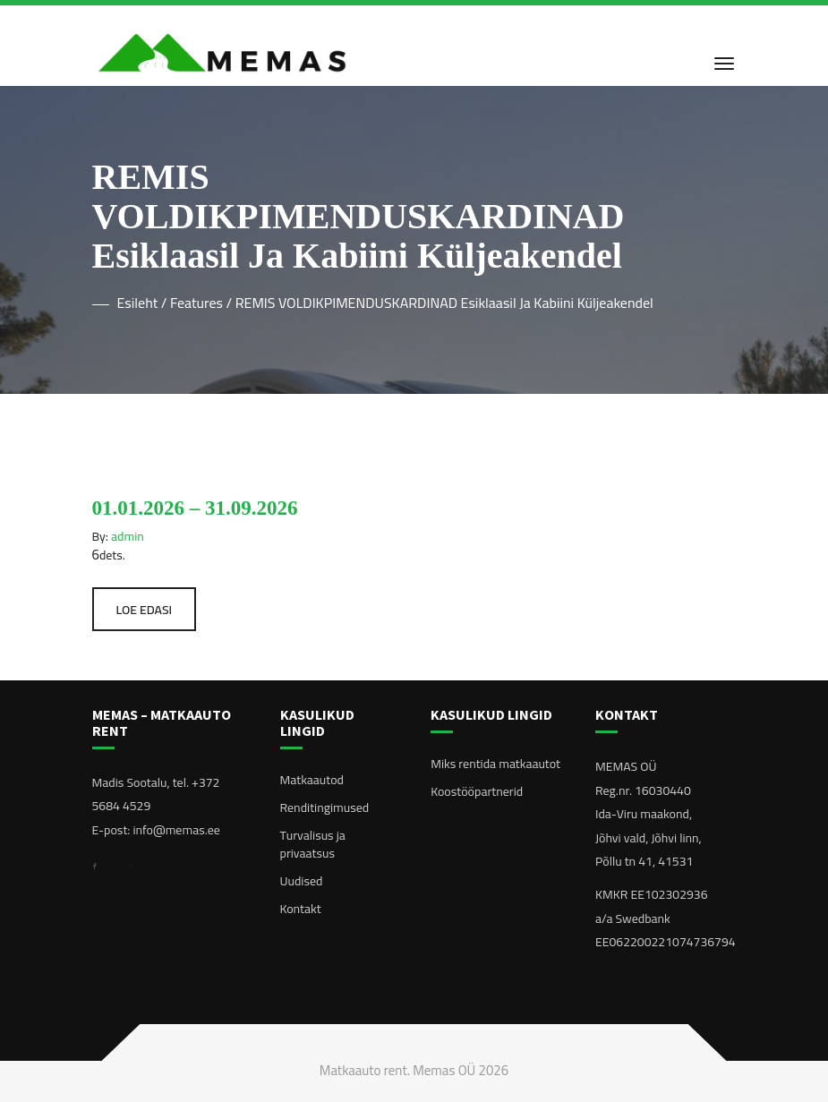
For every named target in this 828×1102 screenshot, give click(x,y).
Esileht (137, 302)
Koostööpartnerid (477, 791)
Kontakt (300, 908)
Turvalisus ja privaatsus (313, 844)
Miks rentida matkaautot (495, 763)
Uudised (301, 881)
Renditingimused (325, 807)
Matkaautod (312, 779)
